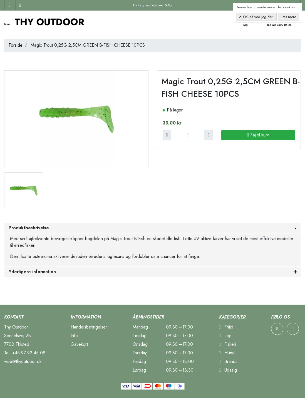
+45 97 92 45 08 (28, 353)
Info (74, 335)
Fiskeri (227, 344)
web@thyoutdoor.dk (22, 361)
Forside (16, 45)
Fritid (226, 327)
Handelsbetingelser (89, 327)
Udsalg (228, 370)
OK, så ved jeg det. (258, 16)
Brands (228, 361)
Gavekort (79, 344)
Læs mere (288, 16)
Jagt (225, 335)
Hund (227, 353)
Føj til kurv (258, 135)
